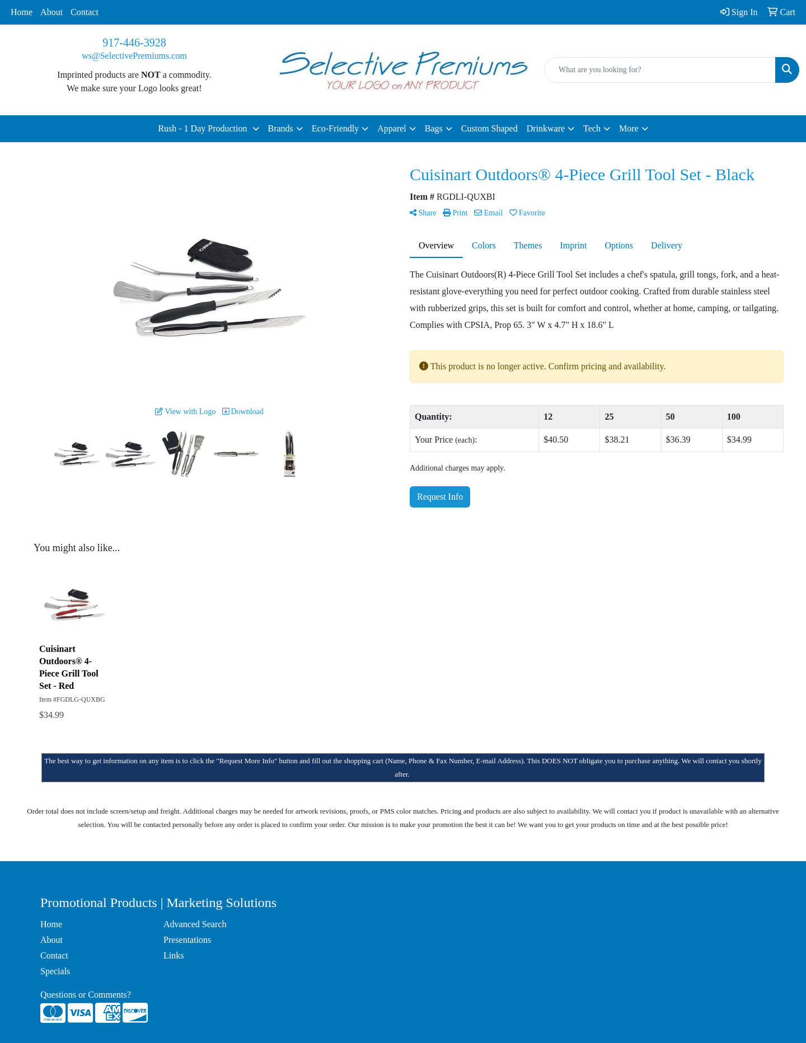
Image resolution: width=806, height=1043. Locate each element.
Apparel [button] (391, 128)
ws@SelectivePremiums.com (134, 55)
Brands (280, 128)
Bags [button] (434, 128)
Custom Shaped (489, 128)
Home (21, 12)
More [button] (629, 128)
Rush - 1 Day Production (203, 128)
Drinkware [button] (546, 128)
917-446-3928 (134, 42)
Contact (85, 12)
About (51, 12)
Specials (55, 971)
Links (173, 955)
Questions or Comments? (85, 994)
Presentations (187, 940)
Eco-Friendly (335, 128)
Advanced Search (194, 924)
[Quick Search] (660, 70)
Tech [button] (592, 128)
